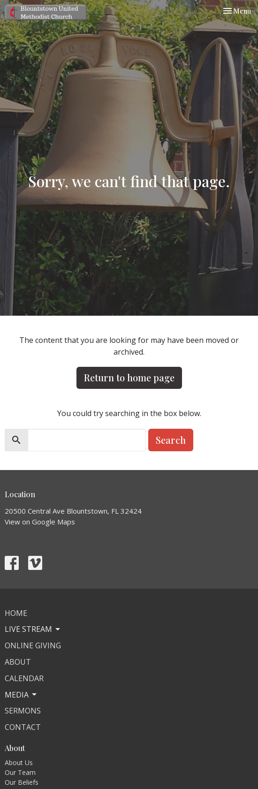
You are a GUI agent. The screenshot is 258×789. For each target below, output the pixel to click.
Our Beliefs (21, 782)
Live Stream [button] (33, 629)
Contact (23, 727)
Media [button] (21, 695)
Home (16, 613)
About (18, 662)
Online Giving (33, 645)
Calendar (24, 678)
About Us (19, 762)
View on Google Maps (40, 521)
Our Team (20, 772)
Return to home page (129, 377)
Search (171, 439)
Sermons (23, 711)
